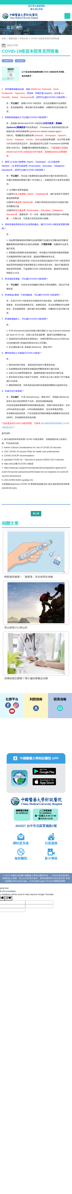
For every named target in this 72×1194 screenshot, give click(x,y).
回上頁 (36, 513)
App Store (44, 781)
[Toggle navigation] (67, 16)
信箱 (60, 708)
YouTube (12, 711)
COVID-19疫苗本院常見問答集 (45, 38)
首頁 (4, 38)
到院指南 (36, 708)
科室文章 (24, 38)
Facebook (8, 705)
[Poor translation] (8, 898)
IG (16, 705)
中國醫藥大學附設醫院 (36, 801)
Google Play (44, 771)
